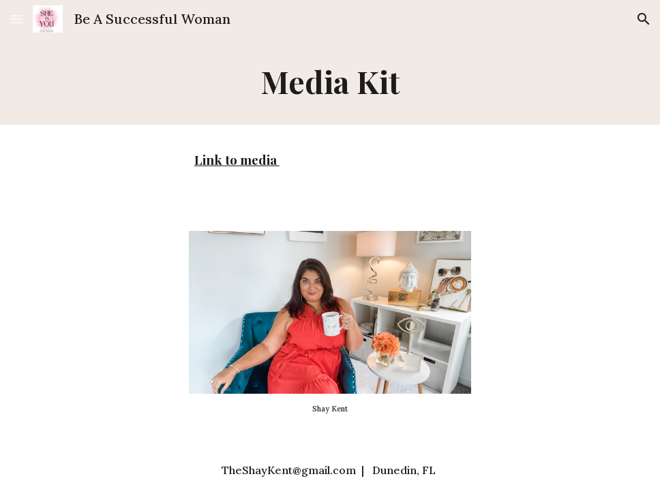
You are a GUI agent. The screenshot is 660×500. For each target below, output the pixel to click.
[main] (330, 81)
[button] (16, 18)
